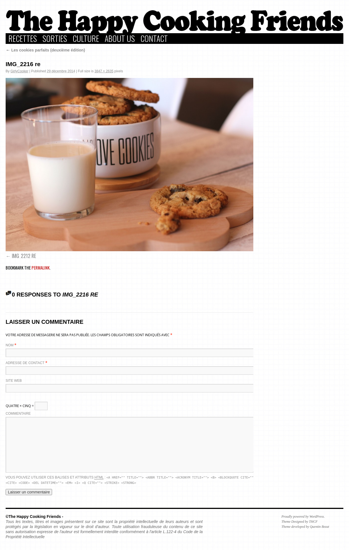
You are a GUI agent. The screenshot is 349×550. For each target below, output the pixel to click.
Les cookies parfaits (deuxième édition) (45, 50)
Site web (14, 381)
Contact (154, 38)
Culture (86, 38)
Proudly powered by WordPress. (303, 516)
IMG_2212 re (24, 255)
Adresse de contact (25, 363)
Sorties (54, 38)
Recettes (22, 38)
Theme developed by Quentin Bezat (305, 527)
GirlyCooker (19, 71)
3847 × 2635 (104, 71)
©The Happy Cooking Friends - (34, 516)
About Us (120, 38)
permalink (41, 267)
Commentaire (18, 414)
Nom (10, 345)
